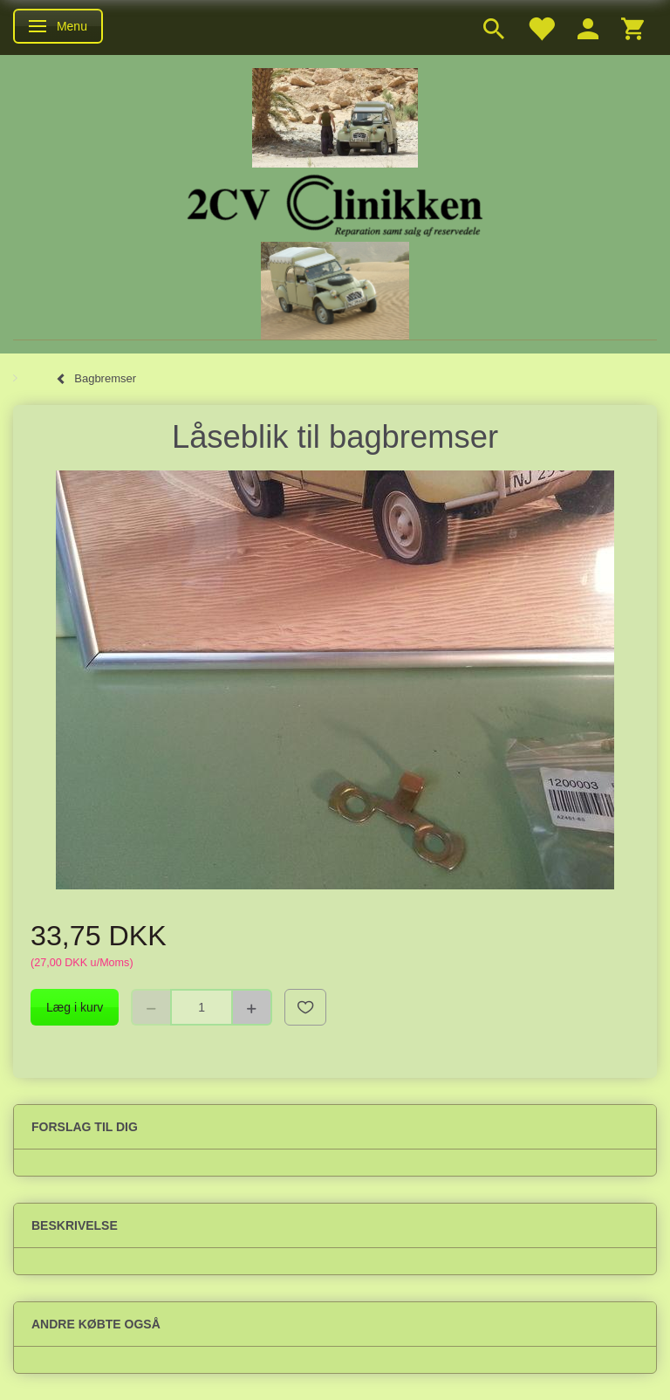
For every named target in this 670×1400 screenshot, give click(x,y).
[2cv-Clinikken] (335, 203)
